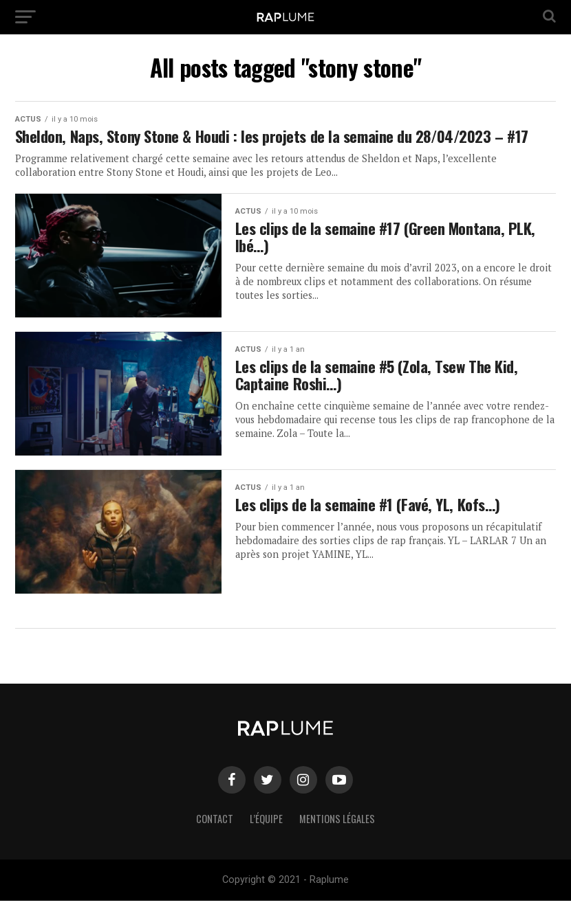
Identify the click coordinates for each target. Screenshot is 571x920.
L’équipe (266, 838)
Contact (214, 838)
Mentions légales (337, 838)
